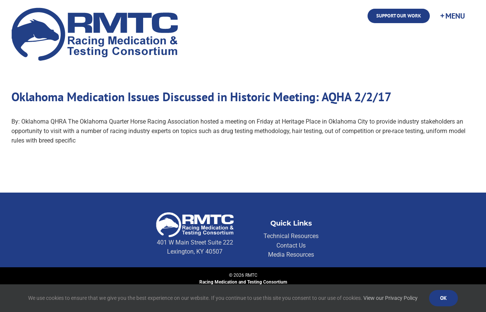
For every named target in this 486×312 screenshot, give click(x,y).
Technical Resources (291, 236)
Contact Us (291, 245)
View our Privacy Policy (390, 298)
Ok (443, 298)
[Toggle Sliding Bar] (452, 16)
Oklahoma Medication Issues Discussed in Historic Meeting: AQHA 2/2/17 (201, 97)
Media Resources (291, 254)
